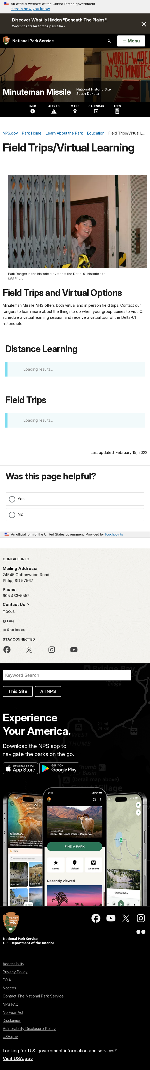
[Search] (67, 675)
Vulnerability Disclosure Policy (29, 1028)
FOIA (7, 980)
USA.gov (10, 1036)
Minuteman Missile (37, 92)
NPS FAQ (10, 1004)
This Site (17, 691)
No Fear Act (13, 1012)
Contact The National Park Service (33, 996)
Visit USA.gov (18, 1058)
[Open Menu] (131, 41)
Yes (21, 498)
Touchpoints (114, 534)
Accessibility (13, 963)
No (20, 514)
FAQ (8, 621)
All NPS (48, 691)
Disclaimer (12, 1020)
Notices (9, 988)
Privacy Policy (15, 972)
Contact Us (14, 604)
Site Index (14, 629)
